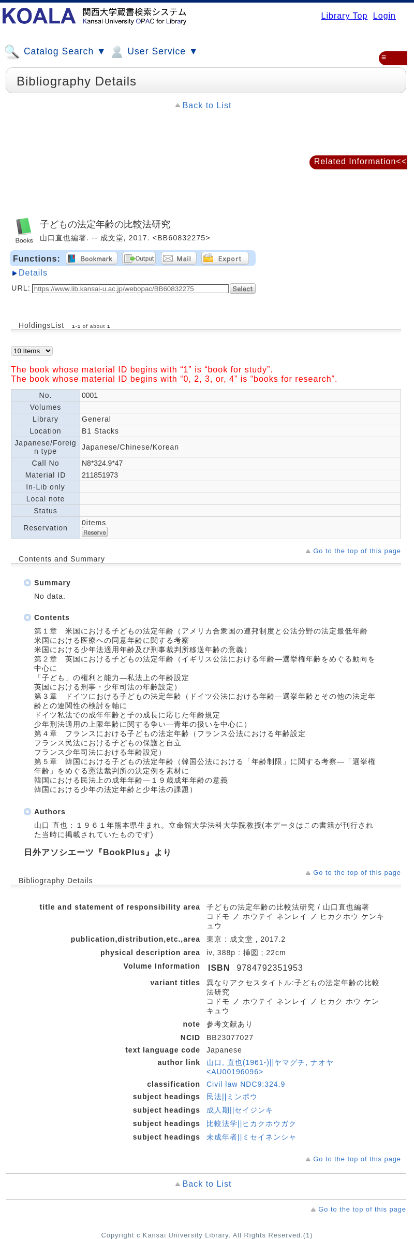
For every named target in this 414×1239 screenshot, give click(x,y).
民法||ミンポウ (232, 1096)
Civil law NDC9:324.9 (245, 1084)
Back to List (207, 105)
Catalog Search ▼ (55, 52)
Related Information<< (360, 161)
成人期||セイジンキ (239, 1110)
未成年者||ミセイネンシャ (251, 1137)
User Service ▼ (153, 52)
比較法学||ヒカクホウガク (251, 1123)
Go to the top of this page (357, 551)
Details (33, 272)
